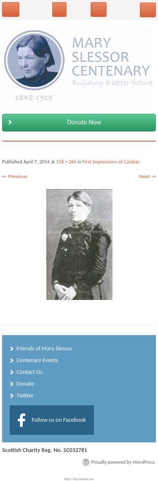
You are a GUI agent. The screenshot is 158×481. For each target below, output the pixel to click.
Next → (147, 176)
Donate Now (53, 122)
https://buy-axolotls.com (79, 479)
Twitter (24, 395)
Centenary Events (37, 360)
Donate (25, 383)
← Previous (14, 176)
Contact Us (29, 372)
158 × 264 (66, 162)
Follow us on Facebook (59, 419)
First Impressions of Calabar (111, 162)
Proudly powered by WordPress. (123, 462)
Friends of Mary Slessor (44, 348)
